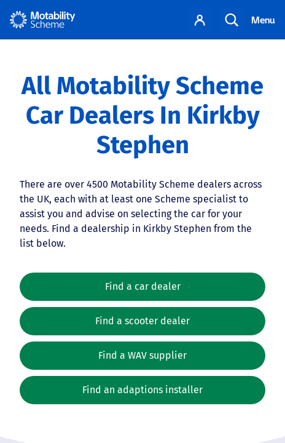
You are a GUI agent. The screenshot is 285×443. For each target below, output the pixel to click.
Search (231, 19)
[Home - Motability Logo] (43, 19)
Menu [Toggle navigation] (263, 19)
